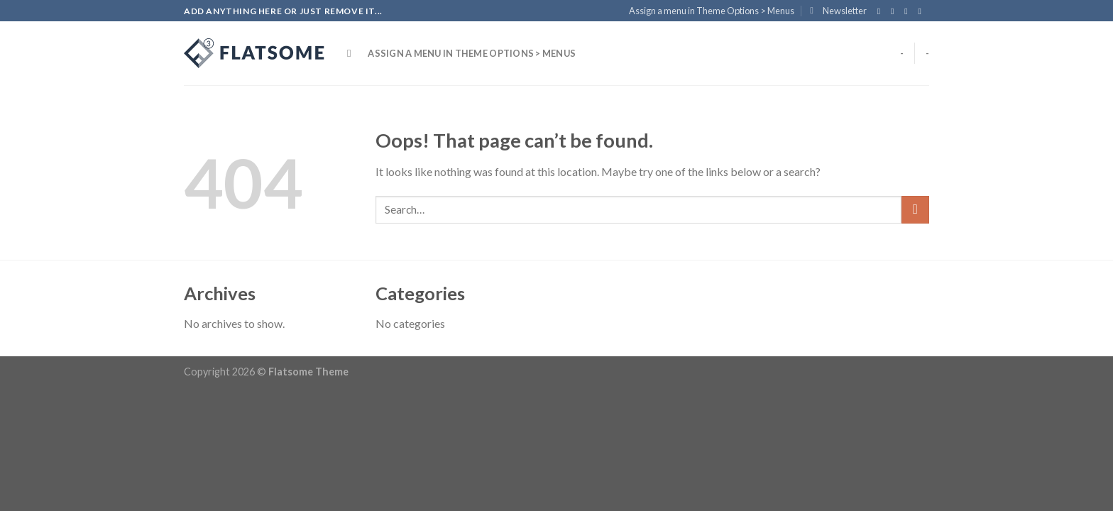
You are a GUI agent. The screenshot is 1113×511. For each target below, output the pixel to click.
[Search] (352, 53)
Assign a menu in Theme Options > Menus (711, 10)
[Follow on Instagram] (895, 11)
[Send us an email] (922, 11)
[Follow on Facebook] (881, 11)
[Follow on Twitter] (908, 11)
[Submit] (915, 210)
